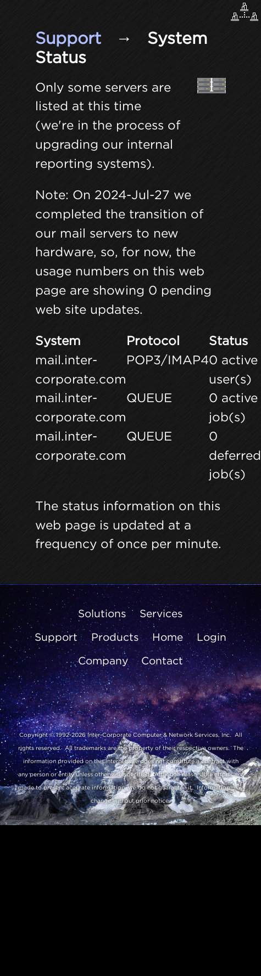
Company (103, 660)
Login (211, 636)
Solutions (102, 613)
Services (161, 613)
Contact (162, 660)
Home (167, 636)
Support (68, 38)
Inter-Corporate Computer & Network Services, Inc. (159, 735)
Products (115, 636)
